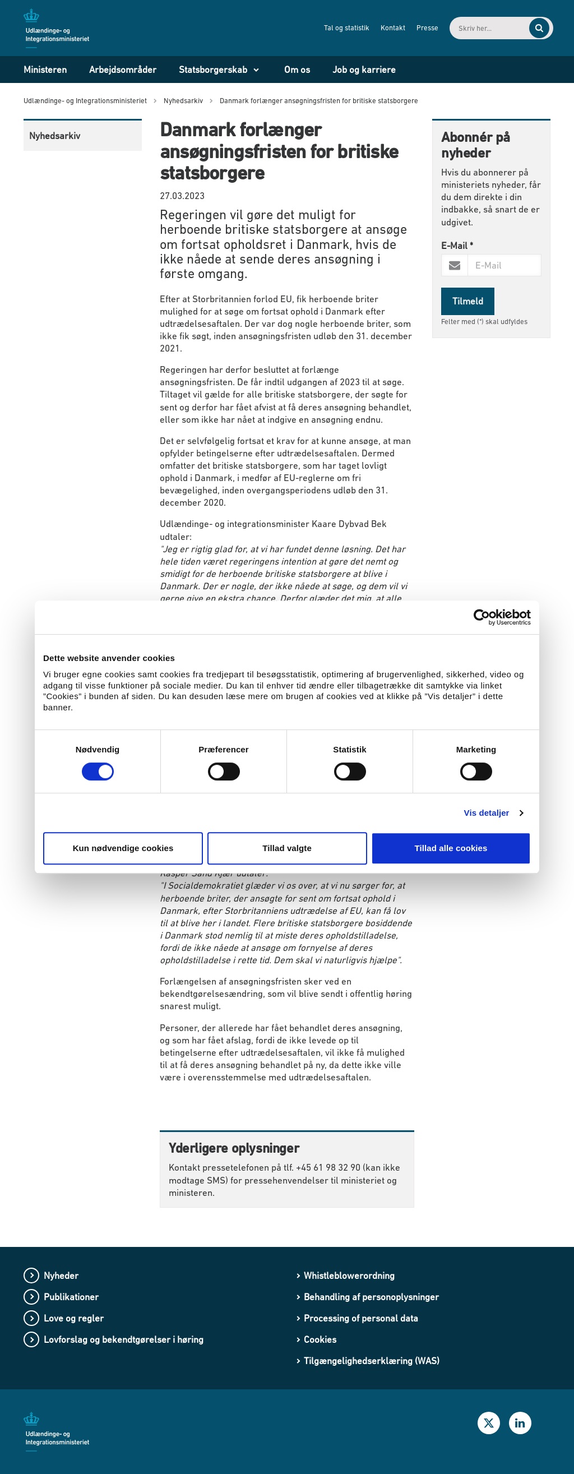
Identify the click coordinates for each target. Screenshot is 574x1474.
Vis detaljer (487, 812)
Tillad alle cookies (450, 848)
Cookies (320, 1339)
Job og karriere (364, 69)
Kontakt (377, 28)
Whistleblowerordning (349, 1275)
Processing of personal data (361, 1318)
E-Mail (457, 245)
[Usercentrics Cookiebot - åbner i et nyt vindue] (482, 617)
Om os (297, 69)
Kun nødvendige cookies (123, 848)
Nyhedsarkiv (54, 135)
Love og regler (74, 1318)
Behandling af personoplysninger (371, 1296)
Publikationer (71, 1296)
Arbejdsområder (122, 69)
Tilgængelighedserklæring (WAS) (371, 1360)
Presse (412, 28)
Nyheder (61, 1275)
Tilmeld (467, 301)
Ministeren (45, 69)
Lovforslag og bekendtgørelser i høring (123, 1339)
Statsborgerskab (213, 69)
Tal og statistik (331, 28)
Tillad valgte (287, 848)
